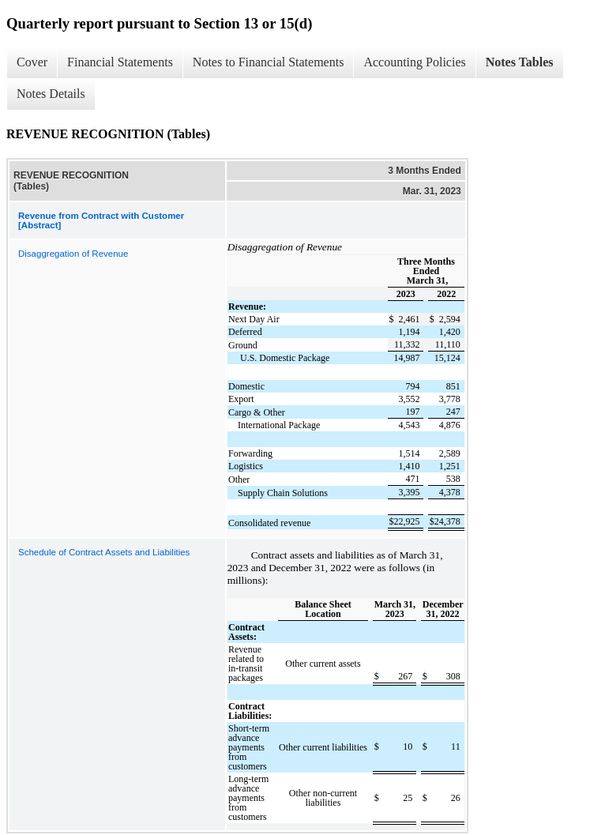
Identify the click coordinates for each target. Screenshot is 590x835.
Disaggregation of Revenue (73, 253)
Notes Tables (520, 62)
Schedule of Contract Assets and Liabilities (104, 552)
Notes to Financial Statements (268, 62)
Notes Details (51, 93)
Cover (32, 62)
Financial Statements (120, 62)
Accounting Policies (414, 62)
